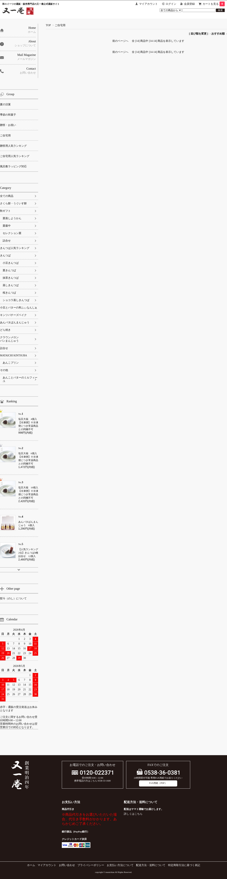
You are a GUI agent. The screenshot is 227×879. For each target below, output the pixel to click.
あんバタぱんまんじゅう (14, 322)
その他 (4, 370)
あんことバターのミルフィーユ (20, 379)
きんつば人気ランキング (14, 248)
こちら (138, 813)
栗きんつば (9, 270)
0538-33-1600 (104, 780)
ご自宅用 (60, 25)
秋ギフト (5, 210)
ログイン (171, 3)
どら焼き (5, 329)
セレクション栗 (12, 233)
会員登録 (189, 3)
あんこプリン (11, 362)
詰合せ (7, 240)
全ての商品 (6, 196)
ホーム (31, 865)
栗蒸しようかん (12, 218)
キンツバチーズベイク (13, 315)
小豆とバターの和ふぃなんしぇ (18, 307)
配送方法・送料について (150, 865)
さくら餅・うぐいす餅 (13, 203)
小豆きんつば (11, 263)
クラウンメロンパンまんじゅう (9, 339)
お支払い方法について (120, 865)
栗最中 (7, 225)
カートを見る (214, 3)
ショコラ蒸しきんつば (16, 300)
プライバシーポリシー (90, 865)
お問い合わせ (67, 865)
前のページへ (120, 40)
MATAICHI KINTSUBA (13, 355)
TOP (48, 25)
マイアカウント (148, 3)
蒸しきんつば (11, 285)
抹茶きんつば (11, 277)
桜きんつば (9, 292)
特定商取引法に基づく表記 (184, 865)
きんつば (5, 255)
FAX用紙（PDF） (158, 783)
